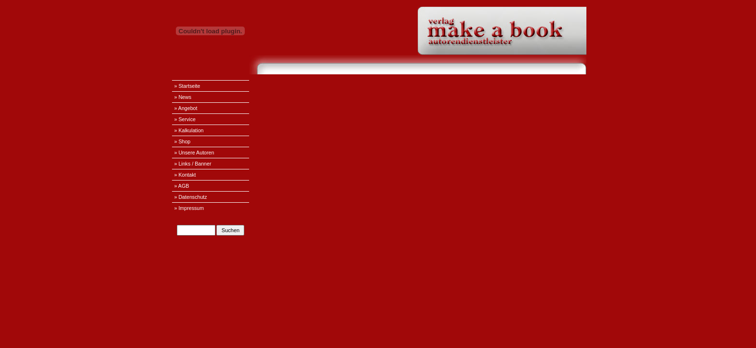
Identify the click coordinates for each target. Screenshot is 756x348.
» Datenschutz (190, 197)
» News (183, 97)
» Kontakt (185, 175)
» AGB (181, 186)
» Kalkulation (189, 130)
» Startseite (187, 86)
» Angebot (186, 108)
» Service (185, 119)
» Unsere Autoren (194, 152)
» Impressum (189, 208)
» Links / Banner (193, 164)
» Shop (182, 141)
